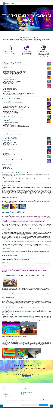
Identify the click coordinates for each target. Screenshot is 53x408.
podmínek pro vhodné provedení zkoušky (24, 316)
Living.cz (22, 394)
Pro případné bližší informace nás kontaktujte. (11, 181)
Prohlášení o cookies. (8, 402)
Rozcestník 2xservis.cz (25, 388)
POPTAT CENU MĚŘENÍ (26, 376)
